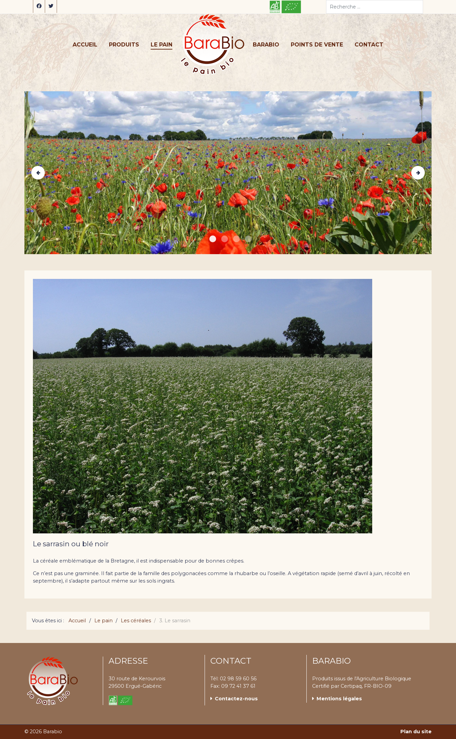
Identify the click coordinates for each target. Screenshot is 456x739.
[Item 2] (236, 238)
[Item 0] (212, 238)
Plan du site (416, 731)
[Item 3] (248, 238)
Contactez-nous (236, 699)
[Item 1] (224, 238)
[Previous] (38, 172)
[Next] (418, 172)
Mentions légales (339, 699)
